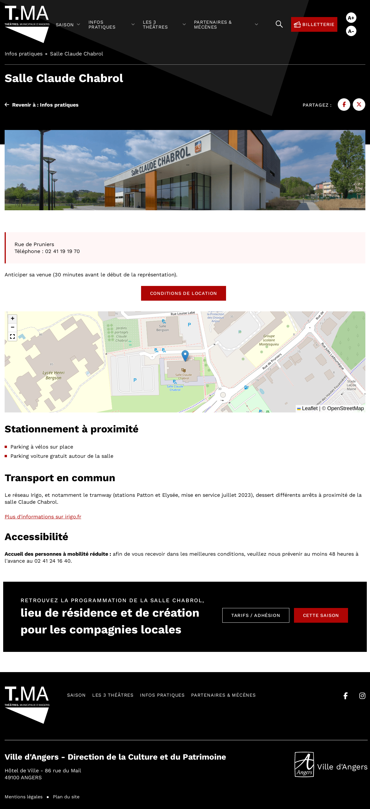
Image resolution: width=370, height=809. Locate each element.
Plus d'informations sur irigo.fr (43, 516)
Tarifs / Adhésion (255, 615)
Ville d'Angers (331, 764)
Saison (76, 694)
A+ (351, 17)
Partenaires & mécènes (223, 694)
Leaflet (307, 408)
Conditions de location (183, 293)
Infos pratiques (162, 694)
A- (351, 31)
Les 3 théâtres (113, 694)
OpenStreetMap (345, 408)
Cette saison (321, 615)
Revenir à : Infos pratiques (42, 104)
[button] (185, 356)
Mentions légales (23, 796)
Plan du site (66, 796)
